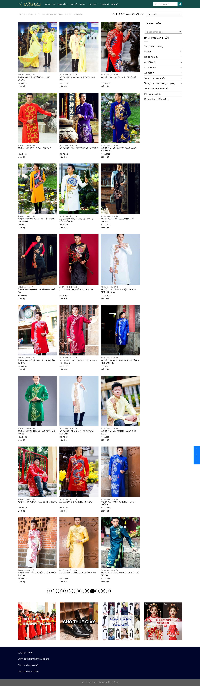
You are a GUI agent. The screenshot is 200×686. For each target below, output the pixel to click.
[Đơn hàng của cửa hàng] (164, 14)
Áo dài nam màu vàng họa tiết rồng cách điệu (36, 220)
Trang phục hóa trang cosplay (159, 83)
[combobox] (163, 32)
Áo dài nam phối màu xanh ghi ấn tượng (118, 220)
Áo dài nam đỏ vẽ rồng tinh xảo (76, 502)
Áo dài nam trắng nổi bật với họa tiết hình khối (118, 290)
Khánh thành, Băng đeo (156, 99)
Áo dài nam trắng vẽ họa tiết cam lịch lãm (76, 432)
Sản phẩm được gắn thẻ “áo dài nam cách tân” (55, 14)
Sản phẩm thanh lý (153, 46)
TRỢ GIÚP (93, 4)
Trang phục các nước (154, 78)
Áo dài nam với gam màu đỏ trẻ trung (37, 502)
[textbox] (162, 32)
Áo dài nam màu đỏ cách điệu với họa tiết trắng (78, 361)
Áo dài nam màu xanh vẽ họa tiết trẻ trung (120, 574)
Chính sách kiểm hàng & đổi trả (33, 658)
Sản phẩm (32, 14)
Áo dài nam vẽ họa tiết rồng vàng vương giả (118, 149)
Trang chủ (21, 14)
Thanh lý (105, 4)
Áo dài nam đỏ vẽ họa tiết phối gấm (119, 77)
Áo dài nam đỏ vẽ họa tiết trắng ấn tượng (36, 361)
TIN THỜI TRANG (78, 4)
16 (103, 591)
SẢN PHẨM (62, 4)
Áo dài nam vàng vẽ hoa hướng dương (34, 78)
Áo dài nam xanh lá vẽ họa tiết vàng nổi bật (36, 432)
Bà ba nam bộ (151, 56)
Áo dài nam (150, 67)
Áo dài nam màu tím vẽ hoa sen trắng (78, 148)
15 (98, 591)
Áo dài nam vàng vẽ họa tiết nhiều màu (77, 78)
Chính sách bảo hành (28, 671)
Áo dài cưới (149, 62)
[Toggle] (181, 51)
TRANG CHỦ (50, 4)
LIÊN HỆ (114, 4)
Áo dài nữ (149, 72)
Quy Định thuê (25, 652)
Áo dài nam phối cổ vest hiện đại (76, 290)
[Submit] (180, 4)
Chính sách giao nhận (28, 665)
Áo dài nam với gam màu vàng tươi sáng (118, 432)
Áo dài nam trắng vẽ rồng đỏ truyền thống (37, 574)
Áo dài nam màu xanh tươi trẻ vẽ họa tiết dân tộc (120, 361)
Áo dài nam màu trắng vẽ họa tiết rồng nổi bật (76, 220)
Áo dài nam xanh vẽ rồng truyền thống (118, 503)
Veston (148, 51)
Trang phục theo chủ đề (156, 88)
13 (87, 591)
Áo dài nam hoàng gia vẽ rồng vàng (78, 573)
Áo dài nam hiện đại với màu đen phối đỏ (36, 290)
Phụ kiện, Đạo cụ (152, 94)
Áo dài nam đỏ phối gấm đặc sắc (34, 148)
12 (82, 591)
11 (76, 591)
